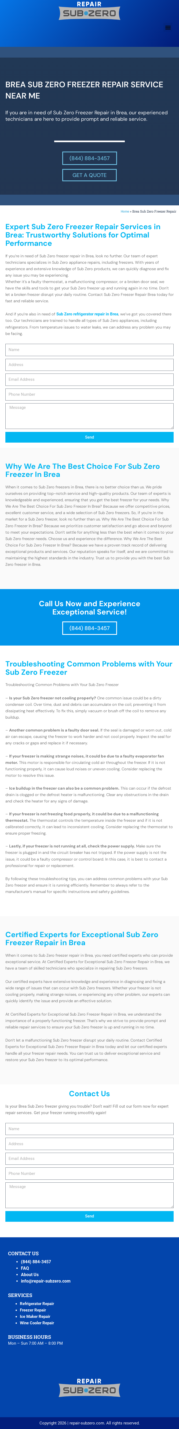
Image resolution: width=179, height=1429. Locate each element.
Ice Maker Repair (35, 1316)
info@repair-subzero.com (46, 1281)
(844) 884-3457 (36, 1261)
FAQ (25, 1268)
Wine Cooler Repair (37, 1323)
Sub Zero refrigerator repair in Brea (87, 314)
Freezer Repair (33, 1310)
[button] (167, 27)
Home (125, 211)
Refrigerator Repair (37, 1303)
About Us (30, 1274)
